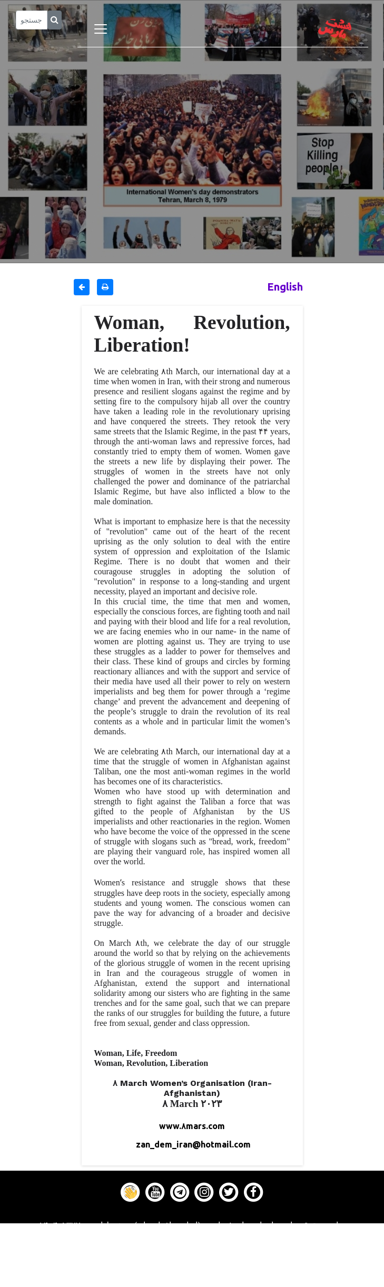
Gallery (192, 1254)
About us (192, 1280)
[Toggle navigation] (100, 28)
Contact (192, 1267)
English (285, 287)
